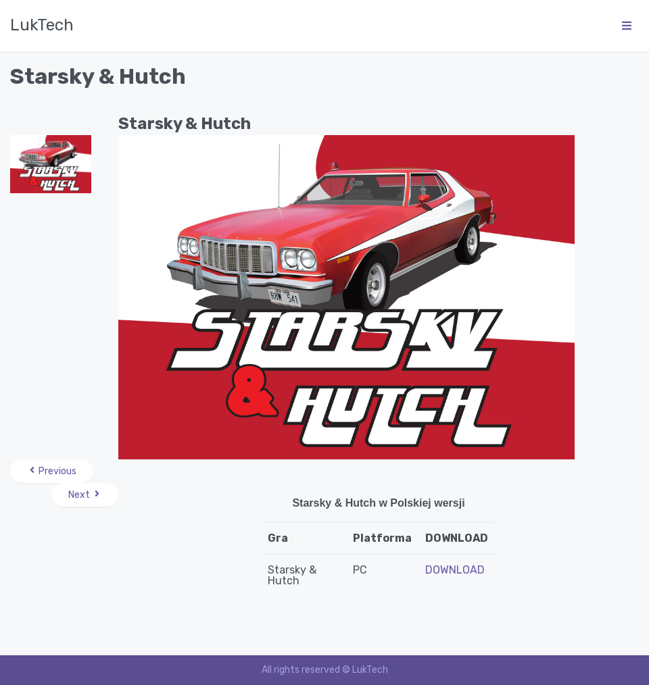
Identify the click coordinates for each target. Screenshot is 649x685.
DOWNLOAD (455, 569)
